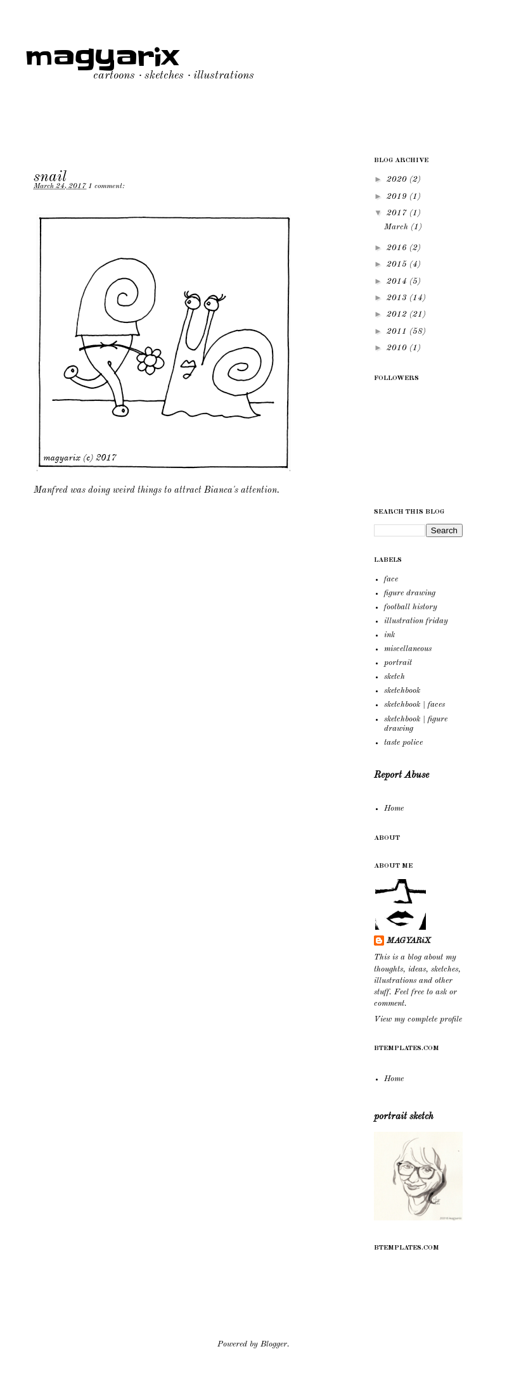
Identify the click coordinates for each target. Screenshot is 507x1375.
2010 (398, 348)
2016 (398, 248)
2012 (398, 314)
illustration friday (416, 621)
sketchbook (402, 691)
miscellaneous (408, 649)
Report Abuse (401, 775)
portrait (398, 663)
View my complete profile (418, 1019)
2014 (398, 281)
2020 (398, 179)
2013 (398, 298)
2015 (398, 264)
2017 (398, 213)
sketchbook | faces (414, 704)
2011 (398, 331)
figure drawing (409, 593)
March (397, 227)
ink (389, 635)
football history (410, 607)
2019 (398, 197)
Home (394, 808)
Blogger (273, 1344)
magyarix (102, 57)
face (391, 579)
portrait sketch (403, 1117)
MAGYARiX (409, 941)
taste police (403, 742)
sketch (394, 677)
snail (50, 177)
